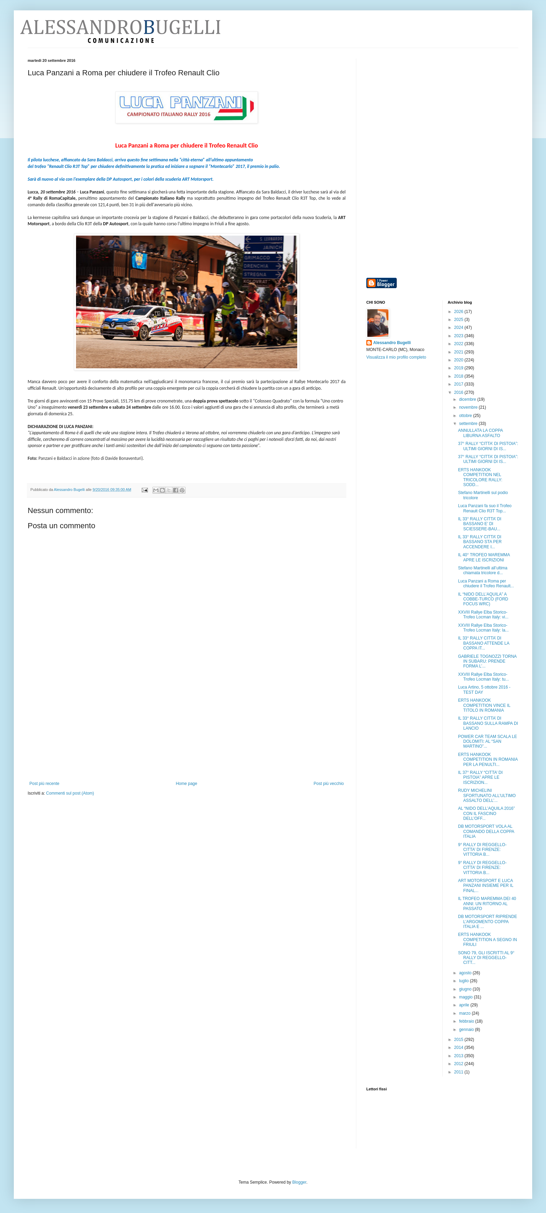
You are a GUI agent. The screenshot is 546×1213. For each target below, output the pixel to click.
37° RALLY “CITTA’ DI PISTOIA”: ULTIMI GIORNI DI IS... (488, 446)
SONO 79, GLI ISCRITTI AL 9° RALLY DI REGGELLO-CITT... (486, 957)
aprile (464, 1005)
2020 (459, 360)
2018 (459, 376)
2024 (459, 327)
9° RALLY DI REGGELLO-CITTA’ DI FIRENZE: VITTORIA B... (482, 849)
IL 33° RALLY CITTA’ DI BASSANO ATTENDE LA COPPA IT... (483, 643)
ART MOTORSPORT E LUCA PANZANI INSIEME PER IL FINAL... (485, 885)
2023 (459, 335)
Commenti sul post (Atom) (70, 793)
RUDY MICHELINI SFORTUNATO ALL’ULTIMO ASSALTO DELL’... (487, 795)
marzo (465, 1013)
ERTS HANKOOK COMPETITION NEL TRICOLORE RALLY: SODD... (480, 477)
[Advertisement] (186, 729)
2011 (459, 1072)
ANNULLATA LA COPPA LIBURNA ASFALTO (480, 433)
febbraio (467, 1021)
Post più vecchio (329, 783)
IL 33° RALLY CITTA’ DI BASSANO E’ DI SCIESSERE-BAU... (479, 524)
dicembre (468, 399)
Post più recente (44, 783)
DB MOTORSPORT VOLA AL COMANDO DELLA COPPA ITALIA (486, 831)
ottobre (466, 415)
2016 (459, 392)
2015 (459, 1039)
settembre (469, 423)
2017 (459, 384)
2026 (459, 311)
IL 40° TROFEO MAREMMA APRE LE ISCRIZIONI (484, 557)
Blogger (299, 1182)
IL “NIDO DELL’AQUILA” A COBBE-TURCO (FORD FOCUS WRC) (483, 599)
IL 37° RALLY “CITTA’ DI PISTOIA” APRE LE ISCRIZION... (480, 777)
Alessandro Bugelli (392, 342)
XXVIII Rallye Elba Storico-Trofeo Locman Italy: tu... (483, 677)
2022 (459, 343)
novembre (469, 407)
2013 (459, 1055)
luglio (464, 980)
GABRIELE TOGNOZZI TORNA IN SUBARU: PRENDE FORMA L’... (487, 661)
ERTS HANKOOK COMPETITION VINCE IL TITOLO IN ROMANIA (484, 705)
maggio (466, 997)
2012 (459, 1063)
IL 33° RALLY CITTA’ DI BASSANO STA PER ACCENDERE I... (479, 541)
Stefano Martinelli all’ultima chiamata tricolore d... (482, 570)
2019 (459, 368)
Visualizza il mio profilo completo (396, 357)
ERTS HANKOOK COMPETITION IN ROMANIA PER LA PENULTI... (487, 759)
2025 (459, 319)
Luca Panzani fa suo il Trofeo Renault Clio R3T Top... (484, 508)
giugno (465, 989)
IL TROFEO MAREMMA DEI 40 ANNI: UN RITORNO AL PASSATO (487, 903)
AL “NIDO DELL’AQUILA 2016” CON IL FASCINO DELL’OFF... (486, 813)
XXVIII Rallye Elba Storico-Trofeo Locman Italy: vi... (483, 614)
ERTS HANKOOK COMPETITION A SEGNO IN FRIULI (487, 939)
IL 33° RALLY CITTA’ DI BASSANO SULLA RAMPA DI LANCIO (488, 723)
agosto (465, 972)
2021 (459, 352)
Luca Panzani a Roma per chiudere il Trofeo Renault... (486, 583)
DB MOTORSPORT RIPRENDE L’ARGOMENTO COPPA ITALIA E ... (487, 921)
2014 (459, 1047)
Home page (186, 783)
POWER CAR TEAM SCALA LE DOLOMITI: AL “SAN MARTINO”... (487, 741)
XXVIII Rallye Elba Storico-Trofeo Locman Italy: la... (483, 628)
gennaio (467, 1029)
